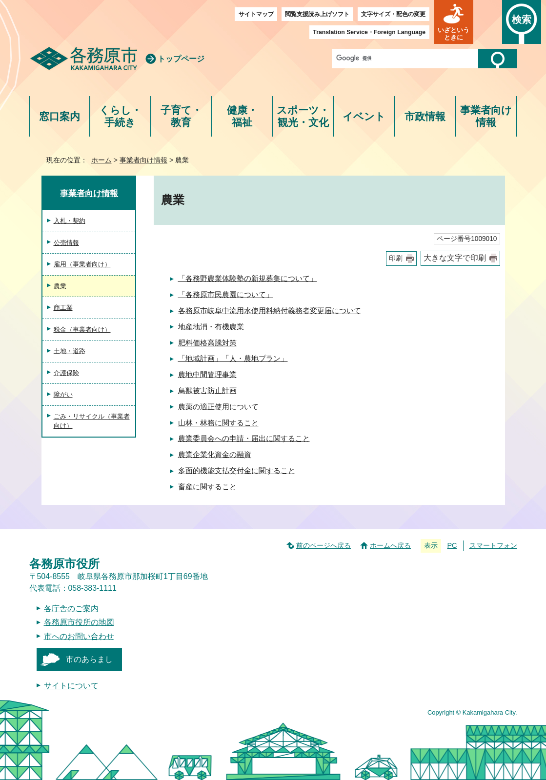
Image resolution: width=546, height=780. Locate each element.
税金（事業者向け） (82, 329)
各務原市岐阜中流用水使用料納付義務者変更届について (269, 310)
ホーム (101, 160)
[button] (453, 22)
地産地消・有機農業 (211, 326)
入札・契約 (69, 220)
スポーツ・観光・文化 (303, 116)
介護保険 (66, 373)
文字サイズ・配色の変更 (393, 14)
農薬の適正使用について (218, 406)
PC (452, 545)
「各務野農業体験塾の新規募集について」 (247, 278)
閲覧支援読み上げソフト (317, 14)
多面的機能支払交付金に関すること (236, 470)
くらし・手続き (120, 116)
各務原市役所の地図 (79, 622)
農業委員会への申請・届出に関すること (244, 438)
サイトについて (71, 685)
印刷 (396, 258)
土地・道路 (69, 351)
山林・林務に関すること (218, 423)
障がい (63, 394)
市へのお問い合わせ (79, 636)
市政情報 (424, 116)
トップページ (181, 59)
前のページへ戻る (323, 545)
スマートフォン (493, 545)
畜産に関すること (207, 486)
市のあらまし (89, 659)
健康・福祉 (242, 116)
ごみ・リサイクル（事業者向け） (92, 421)
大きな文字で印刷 (455, 258)
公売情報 (66, 242)
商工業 (63, 307)
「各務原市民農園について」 (225, 294)
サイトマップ (256, 14)
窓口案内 (59, 116)
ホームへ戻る (390, 545)
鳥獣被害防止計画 (207, 390)
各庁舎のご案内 (71, 608)
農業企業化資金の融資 (214, 454)
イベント (364, 116)
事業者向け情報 (486, 116)
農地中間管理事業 (207, 374)
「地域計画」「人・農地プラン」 (233, 358)
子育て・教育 (181, 116)
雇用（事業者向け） (82, 264)
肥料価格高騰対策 (207, 343)
